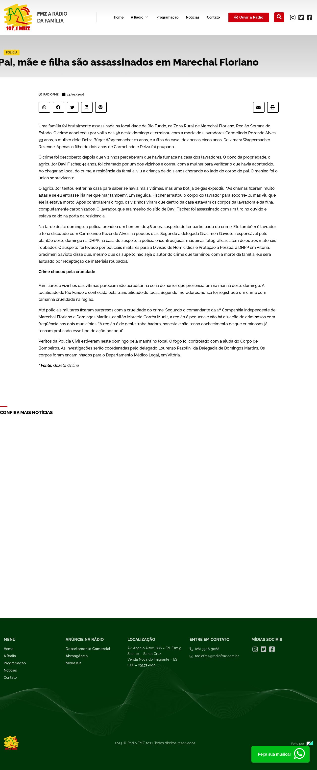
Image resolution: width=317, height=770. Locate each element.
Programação (167, 17)
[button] (44, 107)
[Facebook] (309, 17)
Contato (213, 17)
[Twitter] (301, 17)
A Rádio (139, 17)
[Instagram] (292, 17)
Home (118, 17)
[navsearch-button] (279, 17)
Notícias (192, 17)
